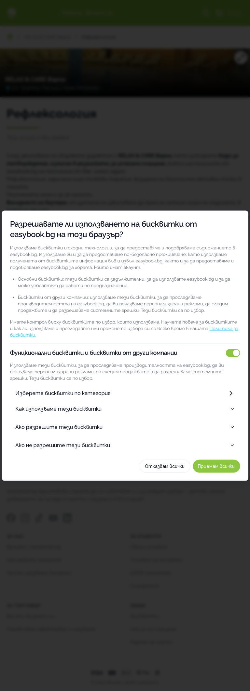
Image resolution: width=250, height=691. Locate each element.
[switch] (235, 353)
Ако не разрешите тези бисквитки (125, 445)
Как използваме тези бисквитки (125, 408)
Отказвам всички (167, 466)
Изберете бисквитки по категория (125, 393)
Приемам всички (218, 466)
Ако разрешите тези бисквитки (125, 427)
